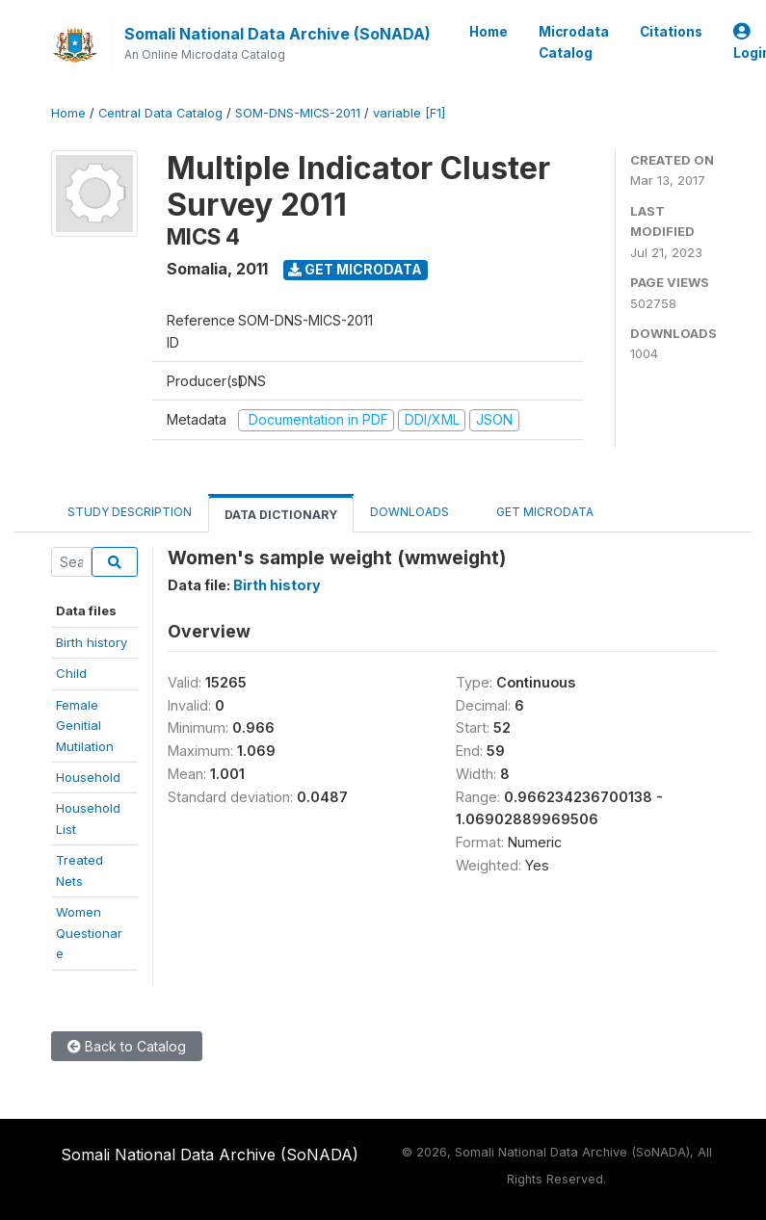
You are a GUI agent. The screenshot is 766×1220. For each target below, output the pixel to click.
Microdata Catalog (574, 42)
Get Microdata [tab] (538, 511)
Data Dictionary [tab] (281, 514)
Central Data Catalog (160, 113)
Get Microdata (355, 269)
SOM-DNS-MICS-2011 (297, 113)
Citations (671, 31)
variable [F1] (409, 113)
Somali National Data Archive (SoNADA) (277, 33)
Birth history (91, 642)
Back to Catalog (126, 1046)
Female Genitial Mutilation (85, 725)
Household (88, 777)
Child (71, 673)
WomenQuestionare (89, 932)
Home (488, 31)
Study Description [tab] (129, 512)
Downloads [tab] (409, 512)
